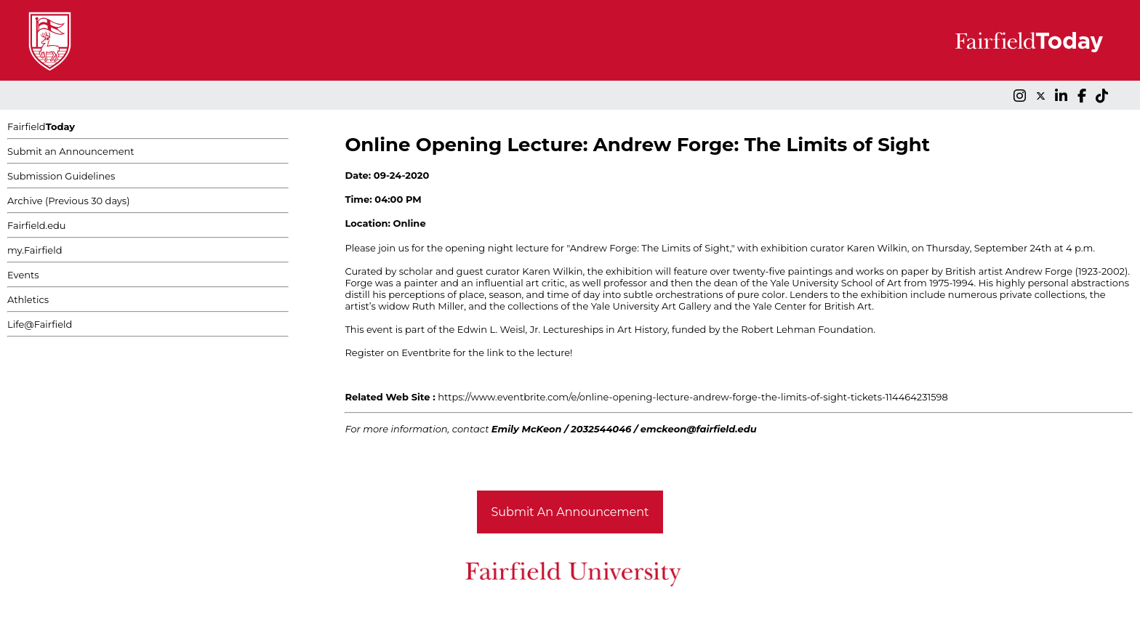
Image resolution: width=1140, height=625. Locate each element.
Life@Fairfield (39, 324)
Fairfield (41, 126)
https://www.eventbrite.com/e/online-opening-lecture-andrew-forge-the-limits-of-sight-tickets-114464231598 (693, 397)
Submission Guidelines (61, 176)
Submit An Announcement (570, 512)
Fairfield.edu (36, 225)
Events (23, 275)
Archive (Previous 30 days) (68, 200)
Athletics (28, 299)
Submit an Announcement (71, 151)
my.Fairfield (35, 250)
